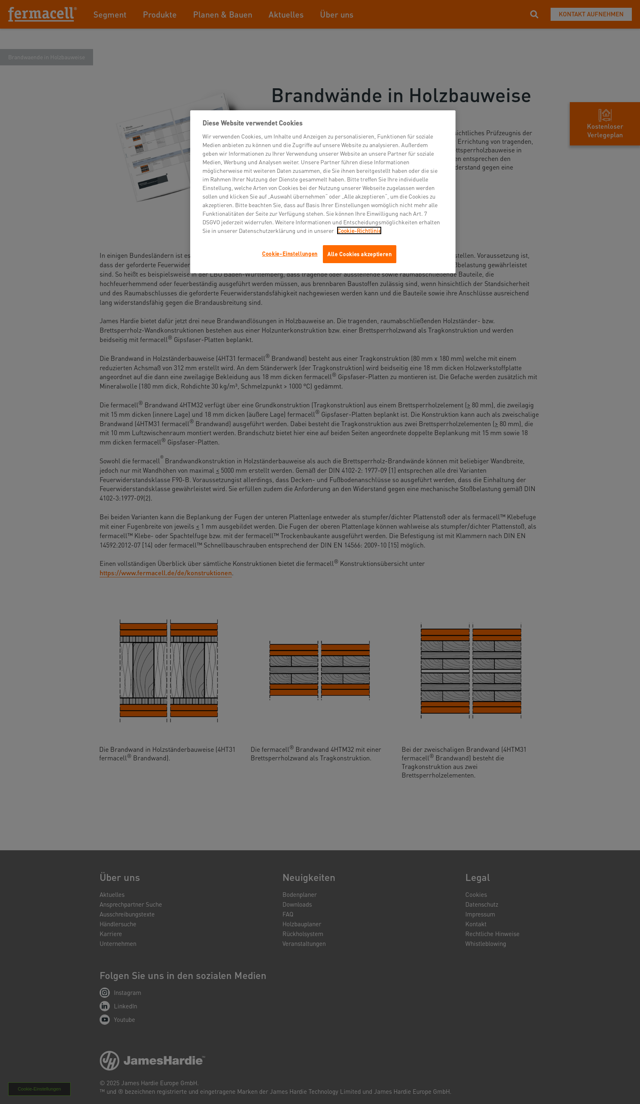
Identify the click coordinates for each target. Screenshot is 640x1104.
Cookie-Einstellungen (290, 253)
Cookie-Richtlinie (359, 230)
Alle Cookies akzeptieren (359, 253)
